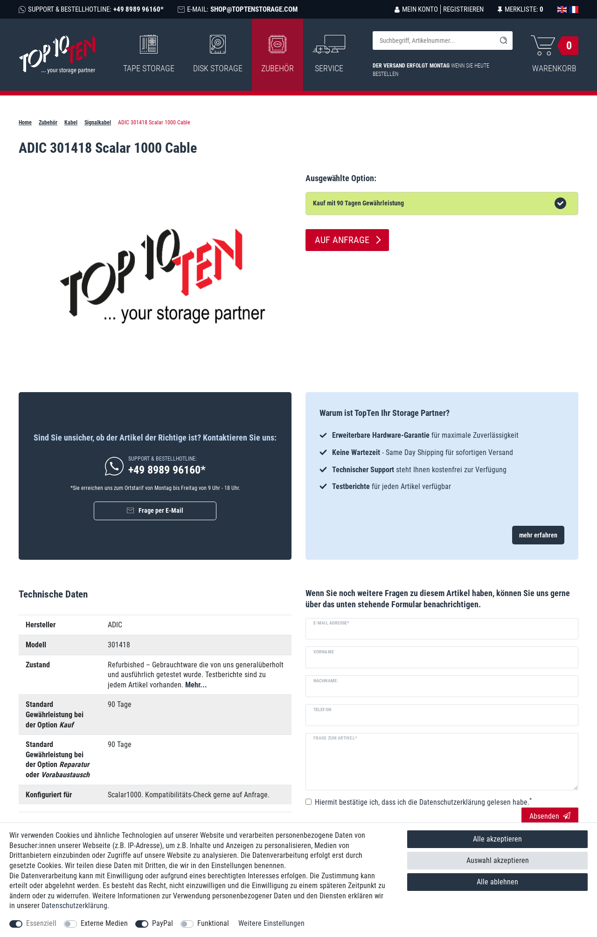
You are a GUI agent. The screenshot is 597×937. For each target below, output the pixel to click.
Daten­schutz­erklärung (74, 905)
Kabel (70, 122)
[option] (441, 460)
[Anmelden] (416, 9)
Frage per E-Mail (161, 510)
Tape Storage (148, 54)
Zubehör (277, 54)
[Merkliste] (520, 9)
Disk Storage (218, 54)
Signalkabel (97, 122)
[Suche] (503, 40)
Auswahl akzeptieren (497, 860)
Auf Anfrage (342, 239)
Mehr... (196, 684)
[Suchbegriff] (433, 40)
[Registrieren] (462, 9)
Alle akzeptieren (497, 839)
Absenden (549, 816)
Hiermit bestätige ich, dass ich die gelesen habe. (423, 802)
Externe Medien (104, 923)
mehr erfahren (538, 535)
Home (25, 122)
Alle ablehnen (497, 881)
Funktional (213, 923)
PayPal (162, 923)
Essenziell (41, 923)
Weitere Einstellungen (271, 923)
